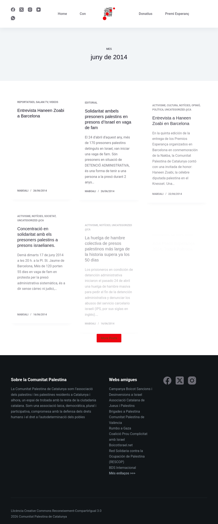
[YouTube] (38, 9)
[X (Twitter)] (21, 9)
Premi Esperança (178, 14)
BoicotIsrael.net (121, 445)
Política (158, 114)
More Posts (109, 338)
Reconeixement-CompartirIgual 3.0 (76, 511)
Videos (53, 102)
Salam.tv (42, 102)
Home (62, 14)
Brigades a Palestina (124, 411)
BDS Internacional (122, 468)
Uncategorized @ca (178, 114)
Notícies (184, 110)
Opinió (196, 110)
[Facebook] (13, 9)
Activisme (159, 110)
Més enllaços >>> (122, 473)
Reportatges (25, 102)
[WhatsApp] (13, 18)
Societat (50, 219)
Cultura (172, 110)
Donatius (145, 14)
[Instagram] (30, 9)
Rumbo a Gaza (120, 428)
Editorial (91, 103)
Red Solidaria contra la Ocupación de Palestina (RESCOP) (127, 456)
